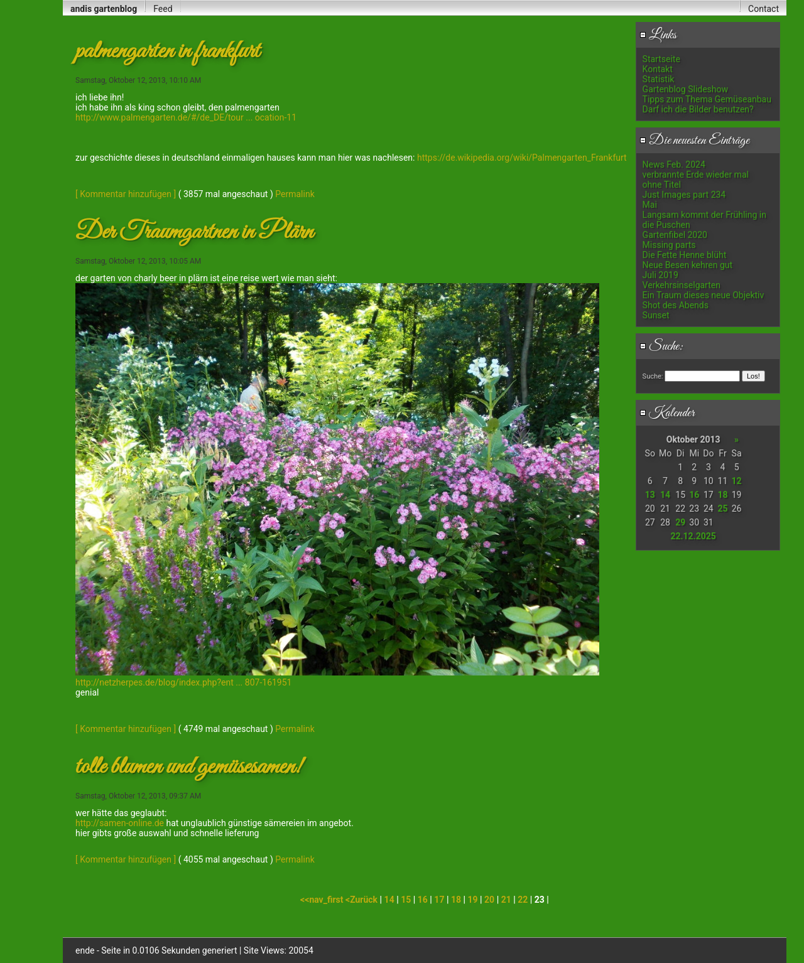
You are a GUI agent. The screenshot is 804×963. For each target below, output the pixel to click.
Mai (650, 205)
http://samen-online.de (119, 823)
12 (737, 481)
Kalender (667, 413)
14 (665, 495)
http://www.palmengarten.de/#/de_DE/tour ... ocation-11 (185, 117)
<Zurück (362, 900)
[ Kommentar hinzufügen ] (125, 194)
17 (439, 900)
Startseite (661, 59)
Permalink (294, 194)
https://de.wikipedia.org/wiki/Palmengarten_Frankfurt (522, 158)
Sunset (656, 315)
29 (680, 522)
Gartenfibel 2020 (675, 235)
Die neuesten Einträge (694, 140)
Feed (162, 9)
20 (489, 900)
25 (722, 508)
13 (650, 495)
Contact (763, 9)
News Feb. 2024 (674, 164)
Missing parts (669, 245)
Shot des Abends (676, 305)
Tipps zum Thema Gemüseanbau (707, 99)
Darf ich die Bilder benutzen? (698, 109)
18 (722, 495)
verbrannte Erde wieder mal (696, 174)
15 (406, 900)
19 (473, 900)
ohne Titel (662, 185)
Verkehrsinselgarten (681, 285)
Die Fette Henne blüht (685, 255)
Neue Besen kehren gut (688, 265)
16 (694, 495)
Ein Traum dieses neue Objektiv (703, 295)
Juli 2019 (660, 275)
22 (523, 900)
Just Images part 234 (684, 195)
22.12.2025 (692, 536)
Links (657, 35)
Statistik (659, 79)
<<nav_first (322, 900)
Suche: (661, 346)
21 (506, 900)
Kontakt (658, 69)
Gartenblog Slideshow (685, 89)
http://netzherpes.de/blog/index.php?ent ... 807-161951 (183, 682)
